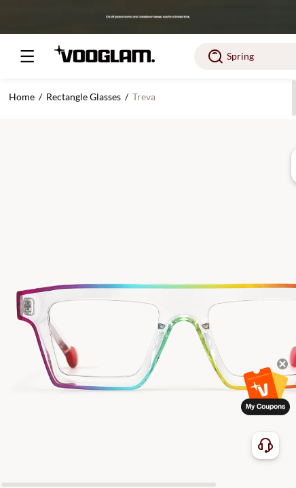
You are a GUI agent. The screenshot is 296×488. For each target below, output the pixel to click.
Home (22, 96)
